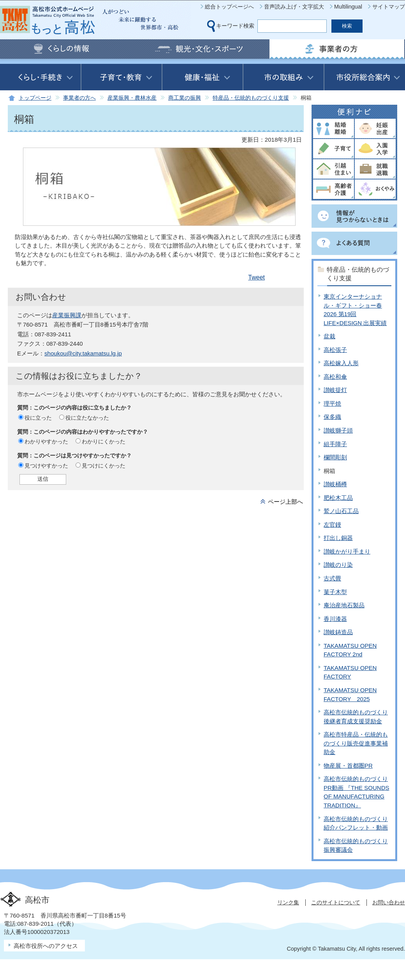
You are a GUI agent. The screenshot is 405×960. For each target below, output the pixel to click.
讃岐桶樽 (335, 484)
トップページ (35, 98)
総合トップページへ (229, 7)
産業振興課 (66, 315)
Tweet (256, 277)
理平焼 (332, 403)
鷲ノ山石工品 (341, 511)
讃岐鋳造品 (338, 632)
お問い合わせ (388, 902)
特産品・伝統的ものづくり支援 (251, 98)
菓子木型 (335, 592)
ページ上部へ (285, 501)
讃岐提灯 (335, 390)
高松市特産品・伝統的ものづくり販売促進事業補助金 (356, 743)
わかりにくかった (103, 441)
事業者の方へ (79, 98)
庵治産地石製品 (344, 605)
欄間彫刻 (335, 457)
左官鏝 (332, 524)
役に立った (38, 418)
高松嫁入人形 (341, 363)
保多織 (332, 416)
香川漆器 (335, 618)
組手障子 (335, 444)
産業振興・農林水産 (132, 98)
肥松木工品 (338, 497)
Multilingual (348, 7)
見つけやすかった (46, 465)
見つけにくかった (103, 465)
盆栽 (329, 336)
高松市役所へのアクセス (46, 945)
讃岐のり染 (338, 564)
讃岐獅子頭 (338, 430)
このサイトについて (335, 902)
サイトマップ (388, 7)
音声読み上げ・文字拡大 (294, 7)
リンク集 (288, 902)
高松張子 (335, 349)
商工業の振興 (184, 98)
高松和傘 (335, 376)
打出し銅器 (338, 538)
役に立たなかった (87, 418)
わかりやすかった (46, 441)
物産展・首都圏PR (348, 765)
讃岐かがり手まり (347, 551)
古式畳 (332, 578)
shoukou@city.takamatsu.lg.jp (83, 353)
